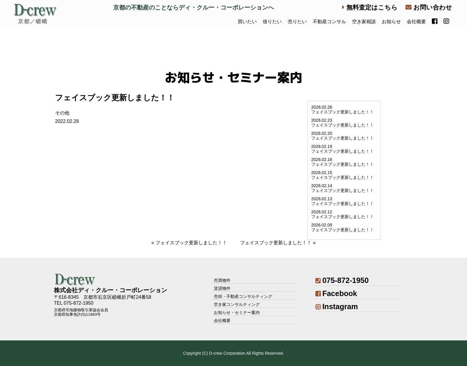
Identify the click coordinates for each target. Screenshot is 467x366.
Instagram (336, 306)
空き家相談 (364, 21)
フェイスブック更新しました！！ (191, 242)
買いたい (247, 21)
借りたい (272, 21)
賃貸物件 (222, 288)
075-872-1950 (342, 280)
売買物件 (222, 280)
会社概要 (416, 21)
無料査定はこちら (370, 7)
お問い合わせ (428, 7)
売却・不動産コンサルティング (243, 296)
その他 (62, 112)
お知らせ (391, 21)
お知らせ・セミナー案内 (237, 312)
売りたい (297, 21)
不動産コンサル (329, 21)
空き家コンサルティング (237, 304)
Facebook (336, 293)
